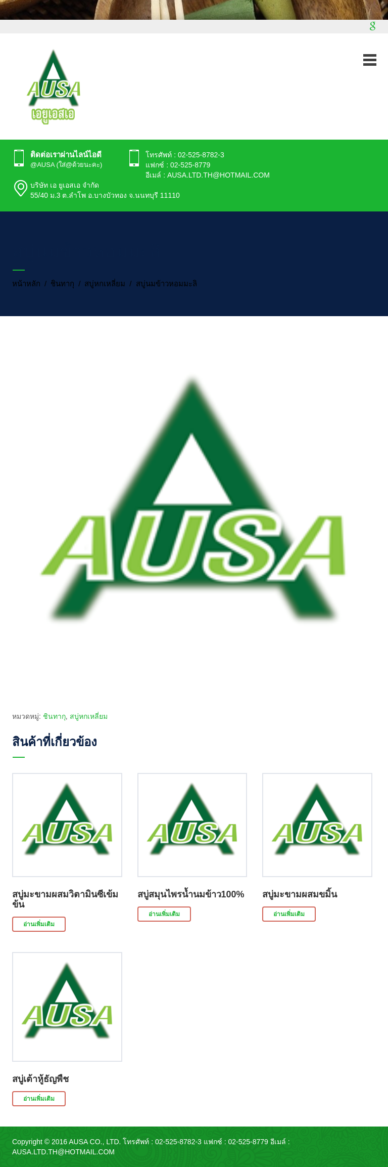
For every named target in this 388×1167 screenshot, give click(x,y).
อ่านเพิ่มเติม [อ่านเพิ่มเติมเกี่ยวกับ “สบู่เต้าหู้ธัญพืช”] (39, 1098)
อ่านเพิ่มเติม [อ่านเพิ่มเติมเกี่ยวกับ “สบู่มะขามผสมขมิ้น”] (289, 914)
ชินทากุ (62, 283)
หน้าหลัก (26, 283)
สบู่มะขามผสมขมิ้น (299, 894)
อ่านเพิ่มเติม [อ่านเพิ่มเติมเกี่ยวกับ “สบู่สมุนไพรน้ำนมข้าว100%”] (164, 914)
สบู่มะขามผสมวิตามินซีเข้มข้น (65, 899)
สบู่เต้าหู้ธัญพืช (40, 1079)
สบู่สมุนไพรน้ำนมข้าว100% (191, 894)
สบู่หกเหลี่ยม (104, 283)
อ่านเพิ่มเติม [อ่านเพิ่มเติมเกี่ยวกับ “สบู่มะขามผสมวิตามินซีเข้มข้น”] (39, 924)
